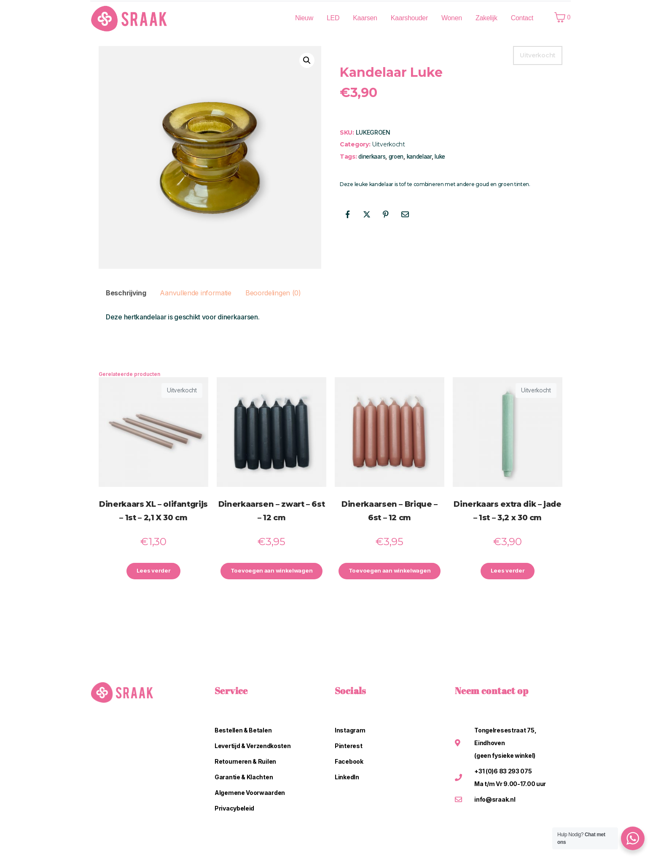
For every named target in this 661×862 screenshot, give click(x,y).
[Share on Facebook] (347, 214)
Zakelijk (486, 18)
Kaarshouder (409, 18)
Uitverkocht (388, 144)
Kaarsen (365, 18)
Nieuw (304, 18)
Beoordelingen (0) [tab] (273, 293)
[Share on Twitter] (366, 214)
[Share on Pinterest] (385, 214)
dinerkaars (371, 156)
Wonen (451, 18)
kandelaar (419, 156)
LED (333, 18)
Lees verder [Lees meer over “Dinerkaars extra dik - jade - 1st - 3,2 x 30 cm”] (507, 571)
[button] (306, 60)
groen (396, 156)
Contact (522, 18)
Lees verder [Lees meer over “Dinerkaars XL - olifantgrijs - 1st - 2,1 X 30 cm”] (153, 571)
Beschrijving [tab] (126, 293)
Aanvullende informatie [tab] (195, 293)
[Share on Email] (405, 214)
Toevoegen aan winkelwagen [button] (271, 571)
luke (440, 156)
